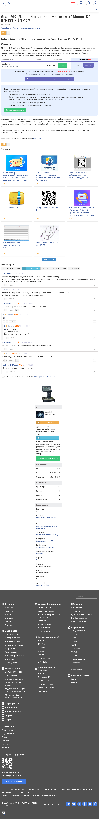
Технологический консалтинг (13, 683)
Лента (8, 614)
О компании (8, 726)
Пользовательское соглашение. (16, 795)
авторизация (50, 377)
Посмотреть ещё (48, 259)
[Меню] (3, 3)
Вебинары (42, 662)
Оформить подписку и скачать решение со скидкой (49, 79)
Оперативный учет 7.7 (44, 541)
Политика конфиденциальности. (46, 795)
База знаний (11, 631)
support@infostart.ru (12, 775)
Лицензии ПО (44, 677)
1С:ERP (74, 634)
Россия (39, 560)
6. (3, 342)
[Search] (86, 596)
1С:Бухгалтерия (78, 631)
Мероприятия (12, 703)
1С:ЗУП (74, 652)
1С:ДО (74, 655)
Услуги (41, 651)
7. (2, 353)
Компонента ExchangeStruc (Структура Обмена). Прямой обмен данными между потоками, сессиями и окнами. (81, 213)
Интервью (10, 618)
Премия (8, 625)
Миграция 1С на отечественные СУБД (15, 696)
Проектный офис (80, 675)
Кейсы (41, 655)
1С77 (73, 666)
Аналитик (75, 611)
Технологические (46, 688)
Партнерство (44, 658)
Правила (6, 737)
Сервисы (42, 648)
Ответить (11, 285)
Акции (41, 640)
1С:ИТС (41, 644)
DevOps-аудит (11, 675)
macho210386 (11, 303)
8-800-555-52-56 (10, 773)
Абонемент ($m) (42, 585)
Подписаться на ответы (11, 268)
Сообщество (11, 663)
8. (4, 365)
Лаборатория (12, 668)
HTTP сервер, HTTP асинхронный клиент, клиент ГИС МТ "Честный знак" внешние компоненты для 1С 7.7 (16, 178)
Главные (9, 611)
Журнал (9, 604)
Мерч (8, 719)
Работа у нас (8, 744)
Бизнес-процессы (46, 611)
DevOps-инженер (79, 618)
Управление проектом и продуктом (49, 615)
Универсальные (78, 659)
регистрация (39, 377)
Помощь (5, 741)
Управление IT (44, 624)
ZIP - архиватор (10, 208)
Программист (41, 528)
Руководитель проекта (81, 614)
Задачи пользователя (15, 645)
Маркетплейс (78, 627)
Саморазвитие (44, 631)
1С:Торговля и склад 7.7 (45, 547)
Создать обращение (13, 781)
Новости (9, 607)
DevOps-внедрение (14, 679)
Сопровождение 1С (48, 637)
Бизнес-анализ (45, 607)
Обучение (76, 604)
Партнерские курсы (80, 621)
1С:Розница (76, 648)
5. (5, 326)
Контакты (6, 748)
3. (3, 303)
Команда (42, 621)
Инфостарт (38, 138)
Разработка (10, 648)
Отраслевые (43, 681)
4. (4, 315)
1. (2, 273)
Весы (38, 518)
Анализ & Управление (50, 604)
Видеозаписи (12, 707)
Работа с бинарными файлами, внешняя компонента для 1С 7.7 (79, 175)
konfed (8, 273)
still (7, 289)
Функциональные (13, 638)
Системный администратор (47, 526)
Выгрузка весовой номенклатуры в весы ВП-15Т (13, 245)
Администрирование (14, 655)
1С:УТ (73, 645)
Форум (9, 715)
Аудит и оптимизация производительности (15, 690)
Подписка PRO (12, 634)
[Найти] (95, 596)
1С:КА (73, 638)
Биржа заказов (13, 711)
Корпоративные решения (46, 668)
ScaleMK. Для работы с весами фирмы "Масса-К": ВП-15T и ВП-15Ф (46, 18)
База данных (11, 652)
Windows (39, 554)
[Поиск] (9, 3)
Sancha (10, 315)
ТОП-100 (9, 621)
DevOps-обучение (13, 672)
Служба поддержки (14, 754)
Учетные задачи (12, 641)
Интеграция (10, 659)
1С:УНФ (74, 641)
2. (3, 289)
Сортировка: (54, 268)
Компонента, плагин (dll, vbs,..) (47, 535)
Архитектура (44, 628)
